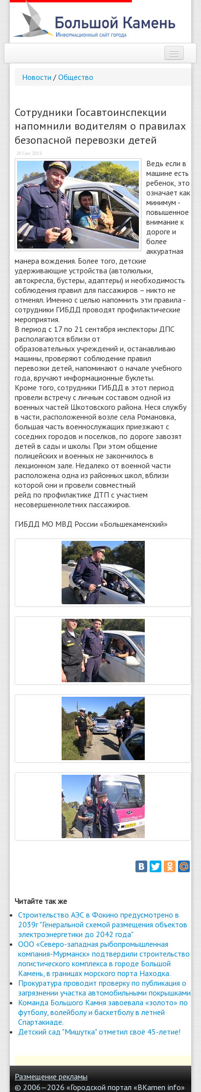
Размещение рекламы (51, 1076)
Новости (36, 77)
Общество (75, 77)
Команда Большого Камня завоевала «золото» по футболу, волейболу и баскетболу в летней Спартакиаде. (103, 1012)
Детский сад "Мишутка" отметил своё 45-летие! (99, 1031)
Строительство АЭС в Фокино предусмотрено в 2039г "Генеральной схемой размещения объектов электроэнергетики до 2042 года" (102, 924)
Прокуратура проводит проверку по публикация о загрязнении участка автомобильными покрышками (104, 987)
